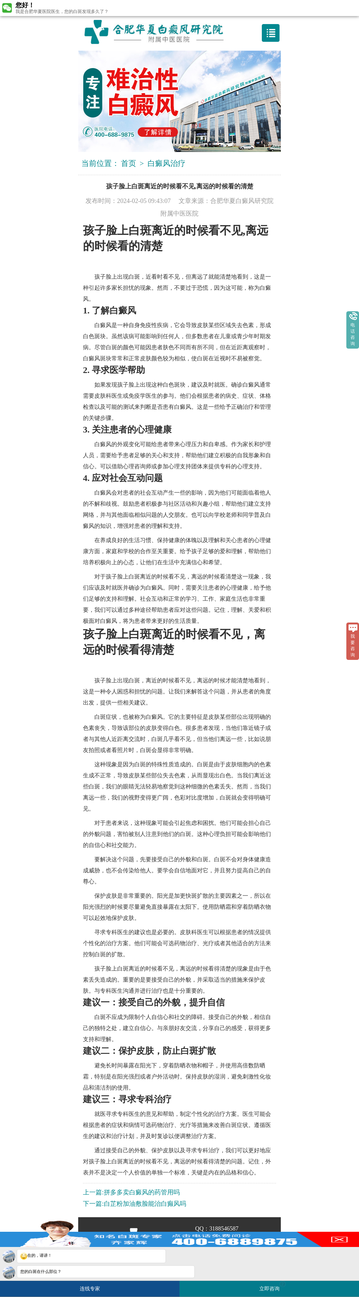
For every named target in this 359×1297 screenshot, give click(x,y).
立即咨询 (272, 1286)
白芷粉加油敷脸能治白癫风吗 (145, 1203)
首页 (128, 163)
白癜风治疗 (167, 163)
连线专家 (90, 1288)
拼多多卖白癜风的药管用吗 (142, 1192)
